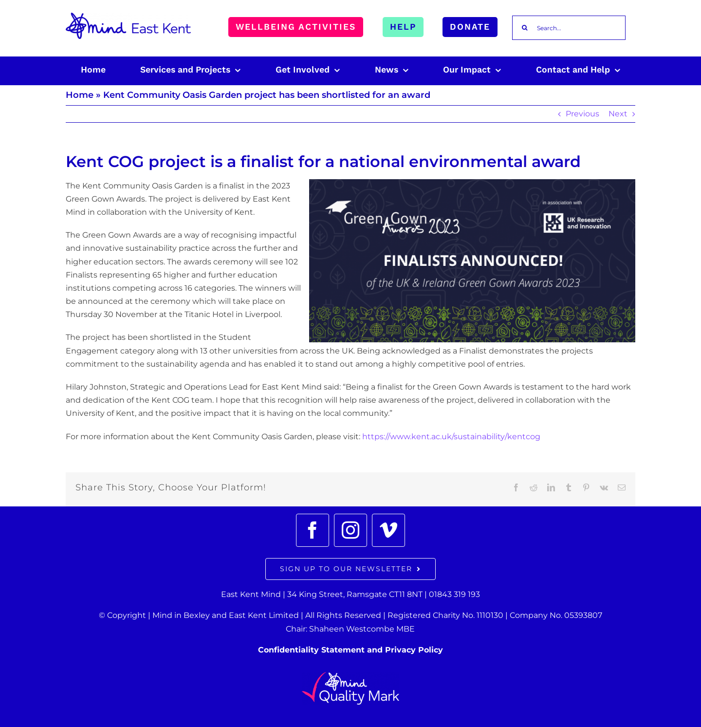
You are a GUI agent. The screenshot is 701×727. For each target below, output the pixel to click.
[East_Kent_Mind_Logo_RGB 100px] (128, 16)
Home (79, 95)
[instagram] (350, 530)
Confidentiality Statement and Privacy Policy (350, 649)
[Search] (524, 28)
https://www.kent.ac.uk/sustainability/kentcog (451, 436)
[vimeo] (388, 530)
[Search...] (569, 28)
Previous (582, 113)
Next (618, 113)
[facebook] (312, 530)
